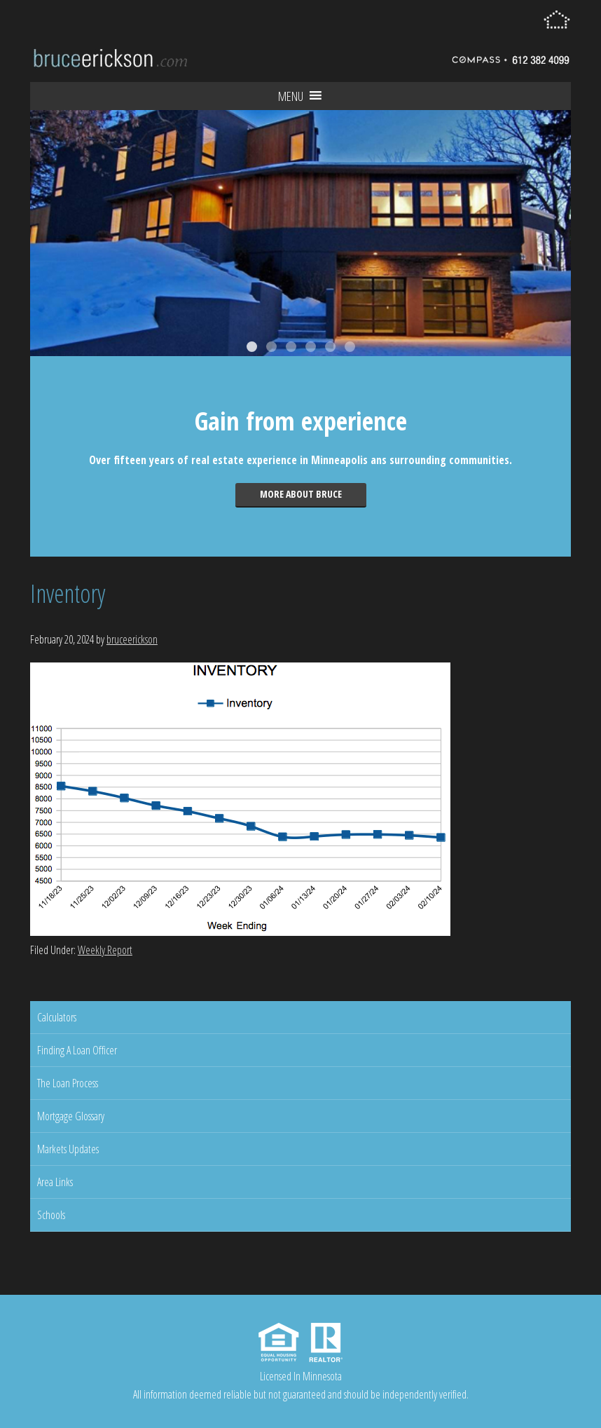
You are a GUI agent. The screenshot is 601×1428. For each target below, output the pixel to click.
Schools (51, 1215)
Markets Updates (68, 1149)
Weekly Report (105, 950)
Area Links (55, 1182)
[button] (290, 96)
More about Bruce (301, 494)
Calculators (56, 1017)
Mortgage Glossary (70, 1116)
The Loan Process (67, 1083)
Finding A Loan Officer (77, 1050)
